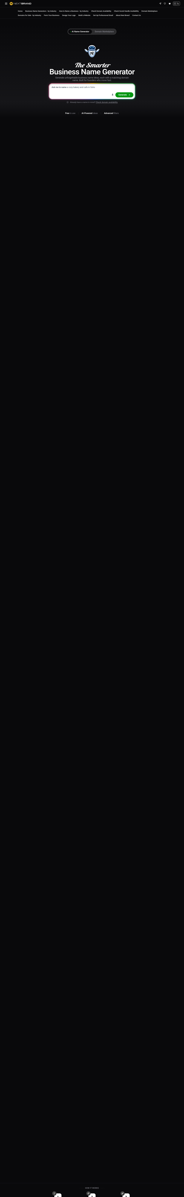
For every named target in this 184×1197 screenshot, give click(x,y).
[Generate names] (124, 94)
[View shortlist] (165, 3)
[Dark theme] (178, 3)
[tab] (79, 31)
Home (20, 11)
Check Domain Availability (101, 11)
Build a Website (84, 15)
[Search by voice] (112, 94)
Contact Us (136, 15)
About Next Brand (122, 15)
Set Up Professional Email (103, 15)
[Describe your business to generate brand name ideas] (92, 91)
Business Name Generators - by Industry (40, 11)
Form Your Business (51, 15)
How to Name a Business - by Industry (73, 11)
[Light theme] (174, 3)
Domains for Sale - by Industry (29, 15)
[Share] (160, 3)
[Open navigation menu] (6, 3)
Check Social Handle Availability (126, 11)
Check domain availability (107, 102)
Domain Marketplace (149, 11)
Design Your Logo (69, 15)
